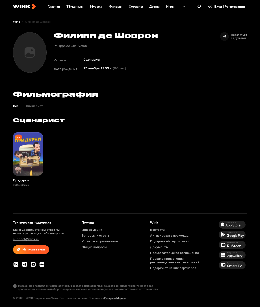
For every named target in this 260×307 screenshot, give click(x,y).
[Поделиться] (233, 36)
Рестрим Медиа (114, 298)
